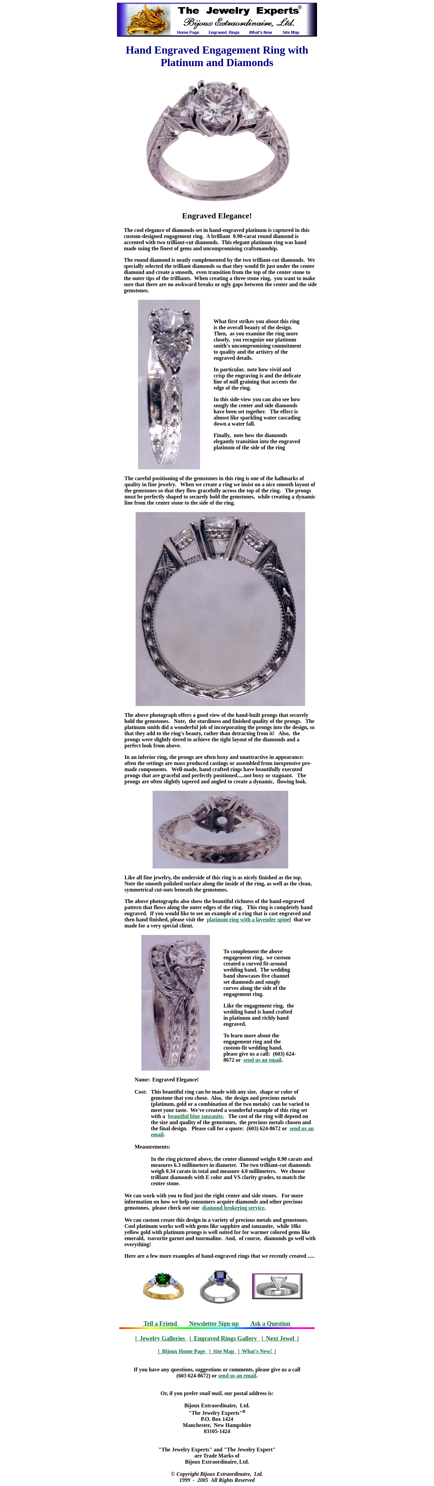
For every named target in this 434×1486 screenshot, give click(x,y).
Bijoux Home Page (183, 1351)
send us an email (262, 1060)
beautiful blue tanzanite (195, 1116)
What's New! (257, 1351)
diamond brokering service (233, 1208)
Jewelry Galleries (162, 1338)
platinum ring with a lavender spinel (249, 919)
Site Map (224, 1351)
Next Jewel (280, 1338)
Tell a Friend (160, 1323)
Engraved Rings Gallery (225, 1338)
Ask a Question (271, 1323)
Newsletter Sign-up (214, 1323)
